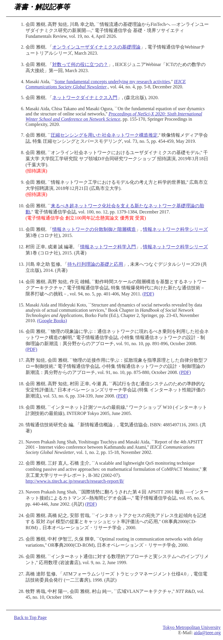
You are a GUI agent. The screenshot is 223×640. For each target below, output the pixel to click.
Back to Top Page (30, 617)
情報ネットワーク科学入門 (108, 246)
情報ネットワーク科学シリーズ (175, 229)
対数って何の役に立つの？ (80, 64)
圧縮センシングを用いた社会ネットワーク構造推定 (104, 135)
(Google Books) (52, 320)
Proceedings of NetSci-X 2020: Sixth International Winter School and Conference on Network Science (114, 116)
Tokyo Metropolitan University (192, 627)
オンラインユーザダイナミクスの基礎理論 (96, 46)
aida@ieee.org (207, 632)
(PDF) (148, 293)
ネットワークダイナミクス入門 (84, 97)
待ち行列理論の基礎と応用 (95, 264)
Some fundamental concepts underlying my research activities (112, 81)
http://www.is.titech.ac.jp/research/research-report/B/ (75, 481)
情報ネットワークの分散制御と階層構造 (94, 229)
